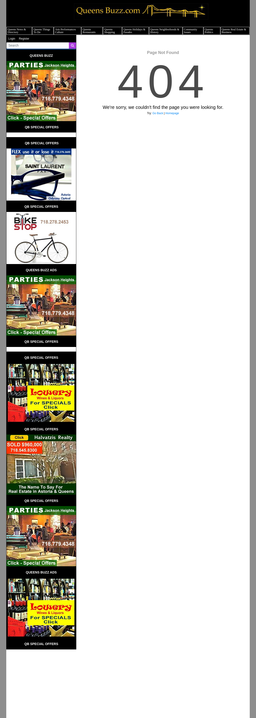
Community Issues (190, 31)
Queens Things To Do (41, 31)
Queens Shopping (109, 31)
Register (24, 38)
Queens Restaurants (89, 31)
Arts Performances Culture (65, 31)
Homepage (172, 113)
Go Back (158, 113)
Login (11, 38)
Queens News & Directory (17, 31)
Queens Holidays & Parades (134, 31)
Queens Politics (209, 31)
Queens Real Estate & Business (234, 31)
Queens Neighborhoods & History (164, 31)
